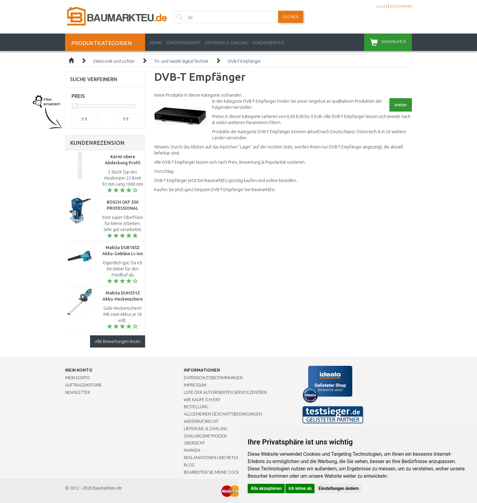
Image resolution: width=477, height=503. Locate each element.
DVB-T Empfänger (244, 61)
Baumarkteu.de (107, 488)
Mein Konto (77, 377)
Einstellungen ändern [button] (339, 488)
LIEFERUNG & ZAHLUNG (227, 42)
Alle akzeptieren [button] (266, 488)
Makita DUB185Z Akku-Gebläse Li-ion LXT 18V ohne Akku (122, 253)
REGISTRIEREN (401, 6)
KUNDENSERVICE (268, 42)
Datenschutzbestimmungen (213, 377)
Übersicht (194, 443)
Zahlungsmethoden (205, 435)
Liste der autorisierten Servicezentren (225, 392)
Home (156, 42)
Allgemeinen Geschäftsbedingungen (223, 414)
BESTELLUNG (196, 406)
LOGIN (381, 6)
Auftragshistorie (83, 385)
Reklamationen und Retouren (215, 457)
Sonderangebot (183, 42)
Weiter (400, 104)
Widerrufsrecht (201, 421)
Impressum (195, 385)
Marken (192, 450)
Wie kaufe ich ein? (202, 399)
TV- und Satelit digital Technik (181, 61)
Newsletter (77, 392)
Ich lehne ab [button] (300, 488)
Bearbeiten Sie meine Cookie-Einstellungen (229, 472)
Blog (189, 464)
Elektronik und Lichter (114, 61)
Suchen (290, 16)
